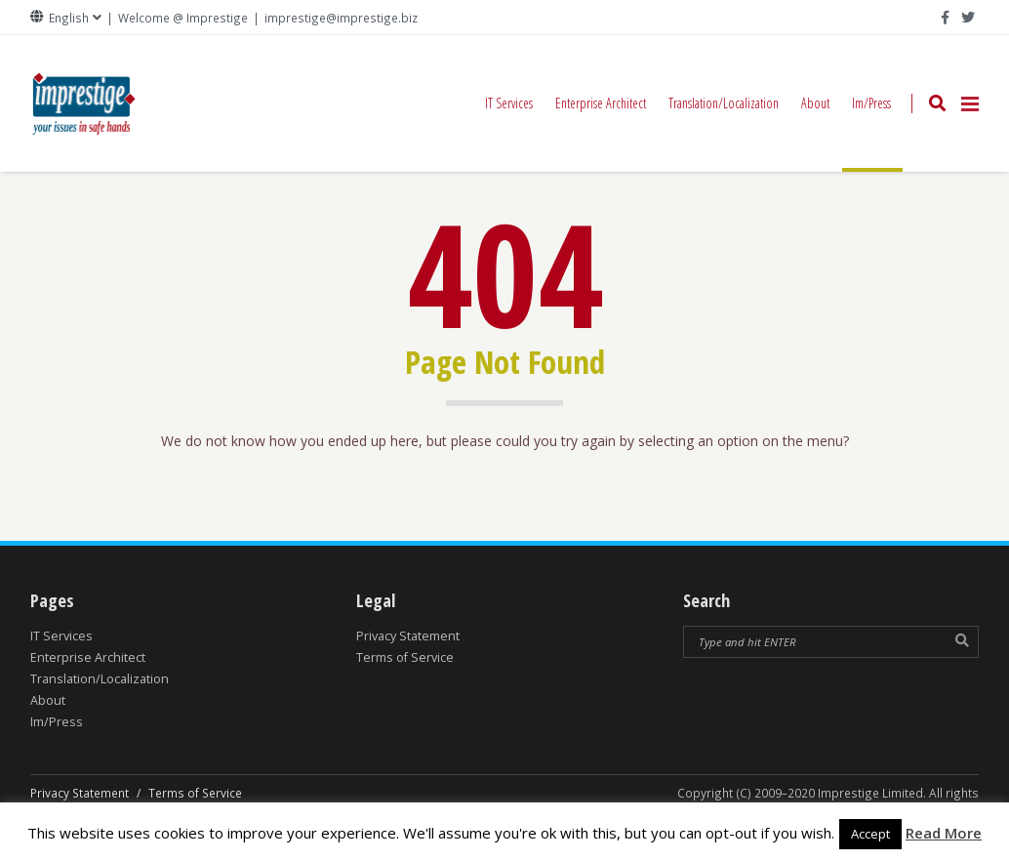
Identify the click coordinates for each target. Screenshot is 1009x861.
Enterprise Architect (600, 103)
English (69, 18)
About (815, 103)
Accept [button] (870, 833)
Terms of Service (405, 657)
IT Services (509, 103)
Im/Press (872, 133)
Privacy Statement (408, 636)
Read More (944, 832)
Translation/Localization (723, 103)
